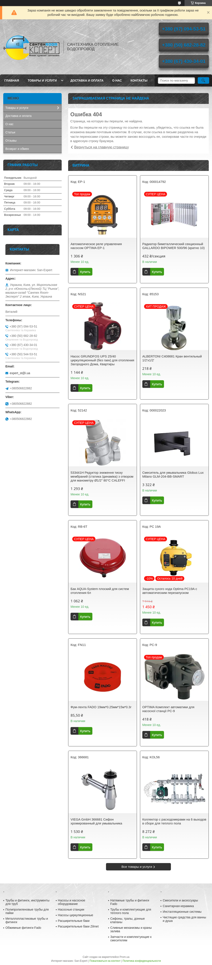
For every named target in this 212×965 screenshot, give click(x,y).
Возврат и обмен (17, 149)
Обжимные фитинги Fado (23, 927)
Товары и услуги (42, 80)
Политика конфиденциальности (142, 960)
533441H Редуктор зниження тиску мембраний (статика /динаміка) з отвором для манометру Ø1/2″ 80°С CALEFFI (102, 476)
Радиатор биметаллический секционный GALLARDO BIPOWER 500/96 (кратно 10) (173, 246)
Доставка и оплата (86, 80)
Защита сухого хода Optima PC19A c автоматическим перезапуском (169, 591)
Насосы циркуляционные (75, 915)
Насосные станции (71, 909)
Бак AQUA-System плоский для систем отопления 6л (100, 591)
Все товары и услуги (137, 866)
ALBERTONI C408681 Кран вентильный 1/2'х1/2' (172, 358)
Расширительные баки (74, 920)
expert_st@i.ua (20, 373)
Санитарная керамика (178, 906)
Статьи (10, 132)
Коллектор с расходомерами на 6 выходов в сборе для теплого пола (174, 821)
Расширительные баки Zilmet (78, 926)
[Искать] (203, 80)
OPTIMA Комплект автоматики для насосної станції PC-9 (168, 709)
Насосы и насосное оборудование (71, 902)
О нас (117, 80)
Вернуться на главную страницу (101, 147)
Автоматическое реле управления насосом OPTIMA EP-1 (96, 246)
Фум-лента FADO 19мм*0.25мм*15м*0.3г (101, 707)
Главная (11, 80)
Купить (85, 272)
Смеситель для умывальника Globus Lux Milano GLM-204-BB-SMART (173, 474)
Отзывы (10, 140)
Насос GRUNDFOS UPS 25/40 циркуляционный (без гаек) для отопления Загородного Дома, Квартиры (102, 360)
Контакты (138, 80)
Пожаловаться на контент (105, 960)
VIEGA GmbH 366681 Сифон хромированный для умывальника (96, 821)
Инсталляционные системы (182, 911)
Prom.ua (124, 956)
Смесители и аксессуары (180, 900)
